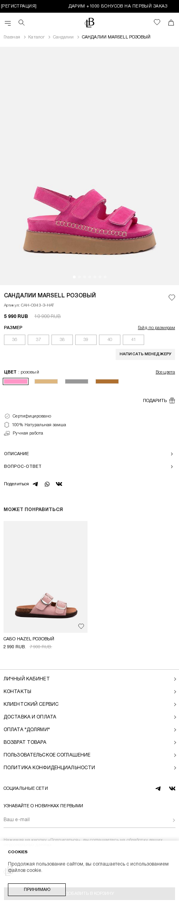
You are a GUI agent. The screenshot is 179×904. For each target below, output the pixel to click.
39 (86, 340)
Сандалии (63, 37)
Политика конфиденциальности (49, 768)
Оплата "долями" (27, 730)
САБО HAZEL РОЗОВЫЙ (29, 639)
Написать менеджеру (145, 354)
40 (109, 340)
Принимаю (37, 890)
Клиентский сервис (31, 704)
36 (14, 340)
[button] (74, 277)
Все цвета (165, 372)
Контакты (17, 691)
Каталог (36, 37)
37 (38, 340)
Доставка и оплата (30, 717)
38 (62, 340)
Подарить (159, 400)
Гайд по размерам (156, 328)
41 (133, 340)
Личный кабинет (27, 679)
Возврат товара (25, 742)
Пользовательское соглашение (47, 755)
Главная (12, 37)
